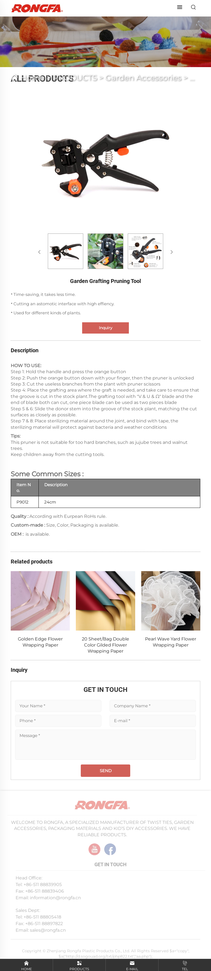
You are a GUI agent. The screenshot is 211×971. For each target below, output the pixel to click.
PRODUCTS (75, 77)
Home (32, 77)
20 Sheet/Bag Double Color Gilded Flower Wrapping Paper (105, 645)
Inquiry (105, 327)
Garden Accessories (143, 77)
